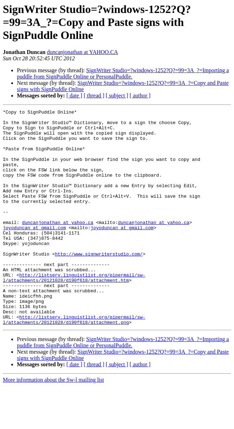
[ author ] (140, 95)
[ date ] (74, 95)
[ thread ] (94, 95)
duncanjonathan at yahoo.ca (57, 245)
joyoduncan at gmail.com (34, 251)
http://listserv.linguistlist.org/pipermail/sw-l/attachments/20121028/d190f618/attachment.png (74, 362)
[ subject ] (117, 95)
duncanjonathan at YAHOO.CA (82, 52)
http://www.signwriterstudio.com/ (99, 283)
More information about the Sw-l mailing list (53, 423)
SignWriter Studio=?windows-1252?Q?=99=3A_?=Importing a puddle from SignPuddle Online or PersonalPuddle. (123, 73)
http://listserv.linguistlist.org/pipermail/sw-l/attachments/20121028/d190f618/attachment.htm (74, 311)
